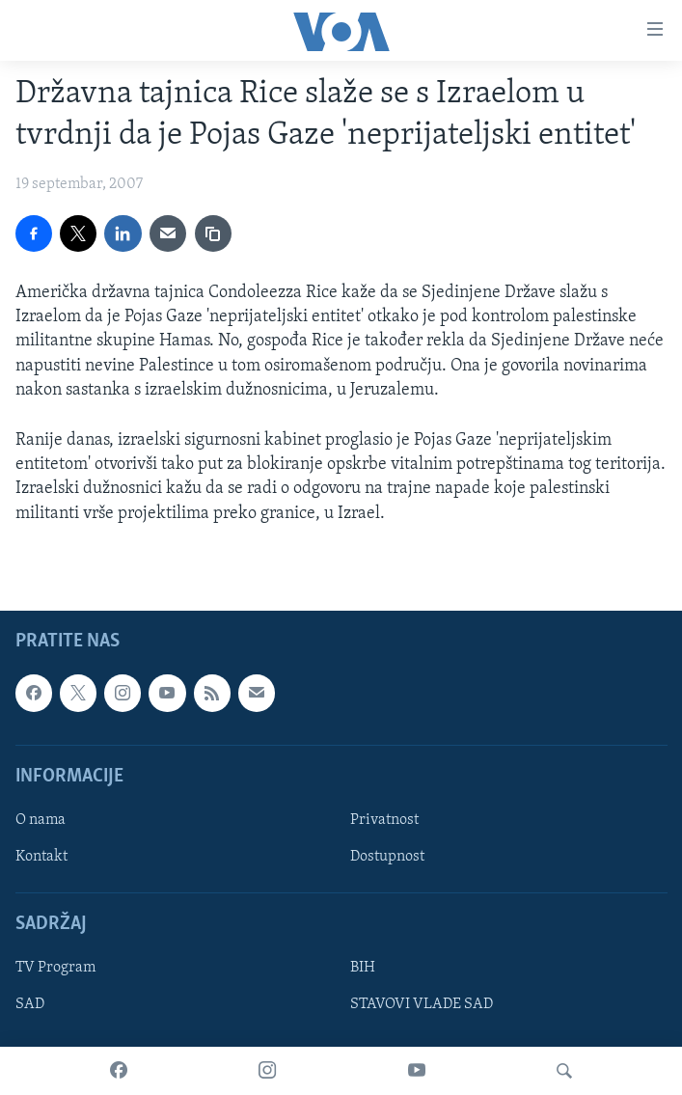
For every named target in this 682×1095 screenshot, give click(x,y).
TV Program (55, 967)
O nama (40, 820)
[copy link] (213, 233)
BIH (362, 967)
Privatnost (384, 820)
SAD (29, 1004)
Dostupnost (387, 856)
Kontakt (41, 856)
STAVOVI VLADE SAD (421, 1004)
